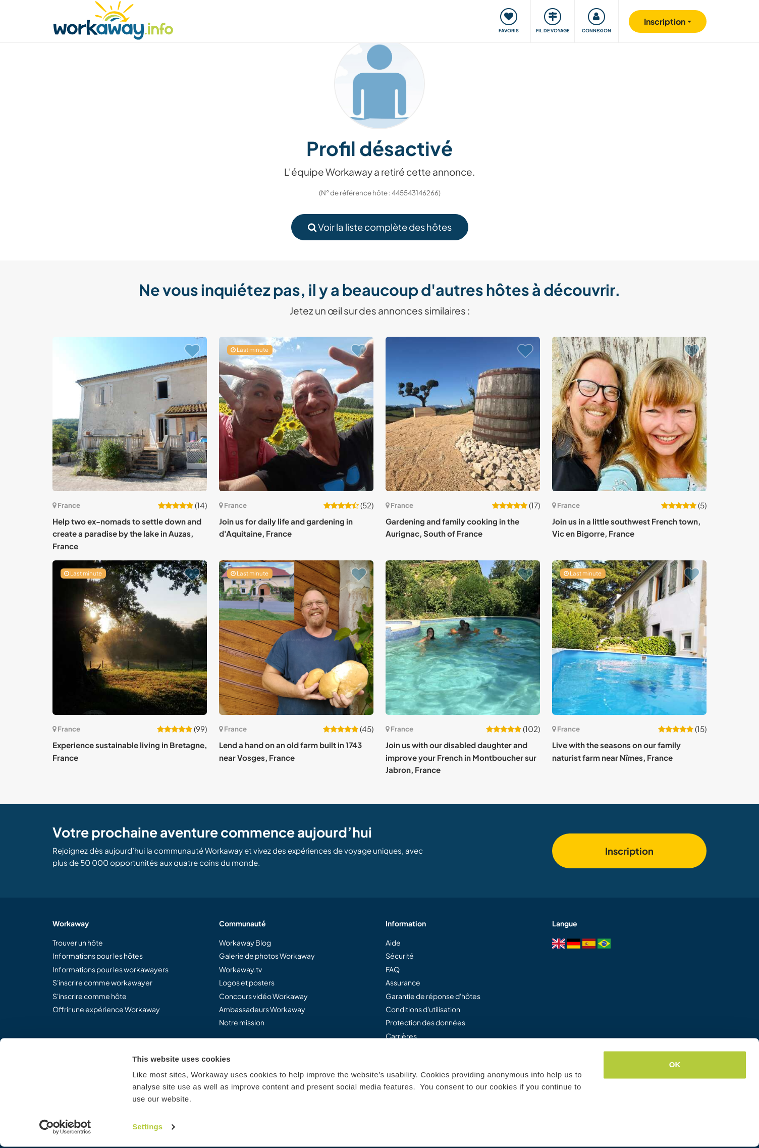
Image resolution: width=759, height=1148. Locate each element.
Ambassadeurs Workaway (262, 1009)
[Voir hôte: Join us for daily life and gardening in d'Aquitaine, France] (296, 414)
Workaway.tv (240, 969)
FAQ (393, 969)
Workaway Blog (245, 942)
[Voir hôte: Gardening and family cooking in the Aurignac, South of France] (463, 414)
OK (675, 1066)
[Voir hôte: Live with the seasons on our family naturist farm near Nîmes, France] (629, 637)
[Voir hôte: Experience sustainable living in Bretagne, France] (129, 637)
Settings (147, 1128)
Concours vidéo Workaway (263, 996)
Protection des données (425, 1022)
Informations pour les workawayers (110, 969)
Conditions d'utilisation (423, 1009)
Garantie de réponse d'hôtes (433, 996)
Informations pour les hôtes (97, 955)
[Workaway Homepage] (113, 19)
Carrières (401, 1035)
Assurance (403, 982)
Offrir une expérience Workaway (106, 1009)
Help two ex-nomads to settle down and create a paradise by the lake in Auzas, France (126, 533)
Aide (393, 942)
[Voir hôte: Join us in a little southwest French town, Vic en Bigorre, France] (629, 414)
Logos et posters (247, 982)
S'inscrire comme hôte (89, 996)
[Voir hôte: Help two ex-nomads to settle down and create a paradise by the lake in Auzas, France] (129, 414)
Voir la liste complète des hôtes (380, 227)
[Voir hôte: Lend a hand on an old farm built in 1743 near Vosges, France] (296, 637)
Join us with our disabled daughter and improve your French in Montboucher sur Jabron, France (461, 757)
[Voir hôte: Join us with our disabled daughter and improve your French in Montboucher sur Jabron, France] (463, 637)
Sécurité (400, 955)
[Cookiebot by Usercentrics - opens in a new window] (65, 1128)
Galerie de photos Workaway (267, 955)
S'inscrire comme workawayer (102, 982)
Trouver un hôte (77, 942)
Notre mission (241, 1022)
